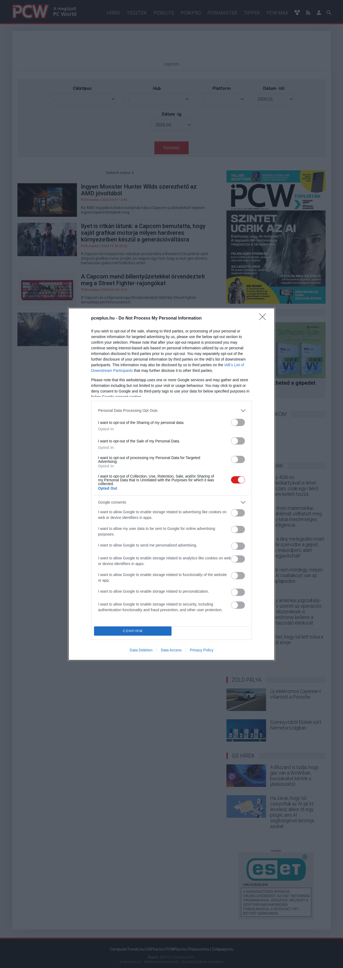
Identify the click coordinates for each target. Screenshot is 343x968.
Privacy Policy (201, 650)
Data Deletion (141, 650)
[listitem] (171, 410)
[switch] (238, 422)
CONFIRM (133, 631)
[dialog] (171, 484)
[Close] (264, 318)
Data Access (171, 650)
